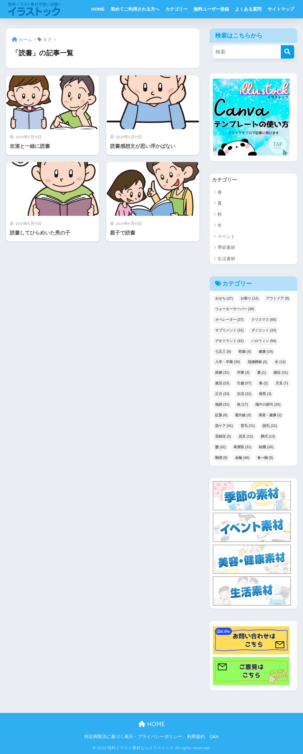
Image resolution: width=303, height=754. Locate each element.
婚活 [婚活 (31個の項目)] (280, 373)
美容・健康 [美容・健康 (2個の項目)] (270, 415)
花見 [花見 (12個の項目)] (245, 437)
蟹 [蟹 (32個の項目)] (220, 447)
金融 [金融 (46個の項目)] (242, 458)
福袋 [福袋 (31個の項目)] (222, 405)
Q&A (214, 736)
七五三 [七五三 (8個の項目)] (223, 352)
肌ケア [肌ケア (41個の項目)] (224, 426)
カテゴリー (176, 9)
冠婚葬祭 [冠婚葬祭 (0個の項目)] (257, 362)
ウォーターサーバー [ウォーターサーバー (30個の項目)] (234, 309)
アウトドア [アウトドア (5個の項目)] (277, 298)
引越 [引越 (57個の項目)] (244, 383)
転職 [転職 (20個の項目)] (266, 447)
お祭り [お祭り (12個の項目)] (250, 298)
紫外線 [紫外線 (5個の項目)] (243, 415)
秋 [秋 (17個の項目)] (242, 405)
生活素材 (226, 258)
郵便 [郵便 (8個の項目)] (221, 458)
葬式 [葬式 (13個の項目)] (268, 437)
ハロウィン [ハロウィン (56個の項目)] (263, 341)
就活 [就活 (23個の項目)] (222, 383)
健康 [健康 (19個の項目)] (266, 352)
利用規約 (196, 736)
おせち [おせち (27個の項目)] (224, 298)
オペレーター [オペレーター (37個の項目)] (229, 320)
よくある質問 (248, 9)
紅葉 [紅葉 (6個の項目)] (221, 415)
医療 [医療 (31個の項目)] (222, 373)
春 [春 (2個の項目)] (263, 383)
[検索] (287, 52)
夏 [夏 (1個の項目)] (261, 373)
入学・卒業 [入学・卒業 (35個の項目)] (227, 362)
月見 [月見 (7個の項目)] (281, 383)
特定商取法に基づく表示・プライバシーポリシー (133, 736)
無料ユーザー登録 (211, 9)
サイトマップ (280, 9)
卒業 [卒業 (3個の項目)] (243, 373)
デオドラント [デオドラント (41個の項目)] (229, 341)
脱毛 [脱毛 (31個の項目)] (269, 426)
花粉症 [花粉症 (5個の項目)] (223, 437)
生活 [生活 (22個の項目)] (244, 394)
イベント (226, 236)
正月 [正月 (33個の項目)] (222, 394)
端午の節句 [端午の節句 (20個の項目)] (268, 405)
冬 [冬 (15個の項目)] (280, 362)
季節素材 (226, 247)
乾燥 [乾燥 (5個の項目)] (244, 352)
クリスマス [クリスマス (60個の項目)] (263, 320)
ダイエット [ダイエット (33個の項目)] (263, 330)
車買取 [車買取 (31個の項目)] (242, 447)
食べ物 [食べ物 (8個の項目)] (265, 458)
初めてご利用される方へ (135, 9)
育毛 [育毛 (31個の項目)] (248, 426)
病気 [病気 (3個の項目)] (265, 394)
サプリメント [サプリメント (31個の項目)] (229, 330)
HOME (98, 9)
